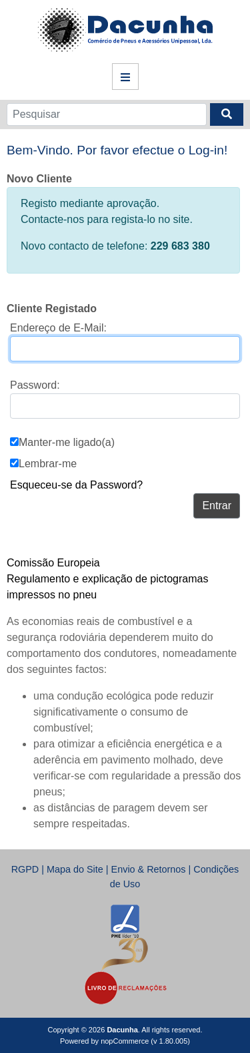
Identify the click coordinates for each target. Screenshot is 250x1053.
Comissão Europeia (53, 562)
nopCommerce (125, 1041)
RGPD (25, 869)
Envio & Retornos (148, 869)
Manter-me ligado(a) (67, 442)
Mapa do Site (75, 869)
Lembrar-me (48, 463)
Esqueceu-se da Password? (76, 485)
